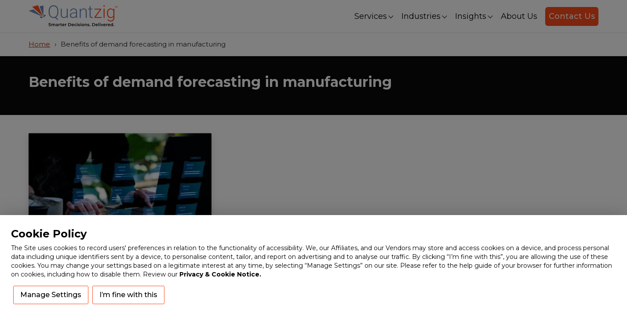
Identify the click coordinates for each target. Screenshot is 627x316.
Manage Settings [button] (50, 295)
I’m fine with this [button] (128, 295)
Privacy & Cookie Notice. (220, 274)
